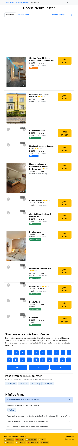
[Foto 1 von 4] (10, 88)
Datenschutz (69, 439)
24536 (23, 384)
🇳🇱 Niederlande (31, 439)
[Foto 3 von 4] (18, 88)
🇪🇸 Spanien (44, 442)
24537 (36, 384)
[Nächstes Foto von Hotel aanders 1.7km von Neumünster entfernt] (24, 246)
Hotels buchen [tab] (23, 15)
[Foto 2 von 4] (14, 88)
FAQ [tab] (70, 15)
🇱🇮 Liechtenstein (33, 442)
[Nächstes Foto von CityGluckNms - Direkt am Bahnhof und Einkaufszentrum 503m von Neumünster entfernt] (24, 72)
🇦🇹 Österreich (9, 439)
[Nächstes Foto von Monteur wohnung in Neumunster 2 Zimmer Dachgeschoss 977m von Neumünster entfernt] (24, 178)
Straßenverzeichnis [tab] (58, 15)
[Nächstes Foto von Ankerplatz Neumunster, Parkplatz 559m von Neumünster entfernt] (24, 108)
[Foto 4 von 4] (21, 88)
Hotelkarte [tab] (10, 15)
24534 (11, 384)
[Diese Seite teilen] (72, 2)
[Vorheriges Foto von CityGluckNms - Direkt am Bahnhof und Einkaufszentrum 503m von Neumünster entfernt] (8, 72)
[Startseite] (9, 2)
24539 (48, 384)
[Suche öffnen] (68, 2)
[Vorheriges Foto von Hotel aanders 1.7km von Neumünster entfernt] (8, 246)
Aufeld (11, 410)
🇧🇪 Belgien (42, 439)
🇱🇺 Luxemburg (20, 442)
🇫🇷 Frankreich (8, 442)
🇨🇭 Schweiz (19, 439)
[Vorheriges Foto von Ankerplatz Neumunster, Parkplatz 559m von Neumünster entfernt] (8, 108)
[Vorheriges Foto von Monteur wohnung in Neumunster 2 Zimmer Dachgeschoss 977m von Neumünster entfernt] (8, 178)
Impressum (70, 436)
